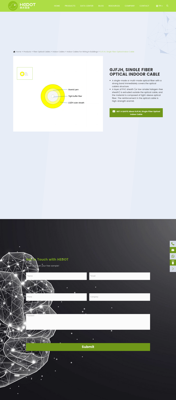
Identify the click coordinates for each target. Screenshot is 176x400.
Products (70, 5)
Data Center (86, 5)
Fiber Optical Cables (41, 51)
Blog (101, 5)
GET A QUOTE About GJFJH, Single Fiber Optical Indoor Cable (136, 112)
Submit (88, 347)
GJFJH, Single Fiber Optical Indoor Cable (117, 51)
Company (130, 5)
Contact (144, 5)
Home (57, 5)
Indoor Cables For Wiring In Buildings (82, 51)
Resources (114, 5)
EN (160, 5)
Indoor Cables (59, 51)
